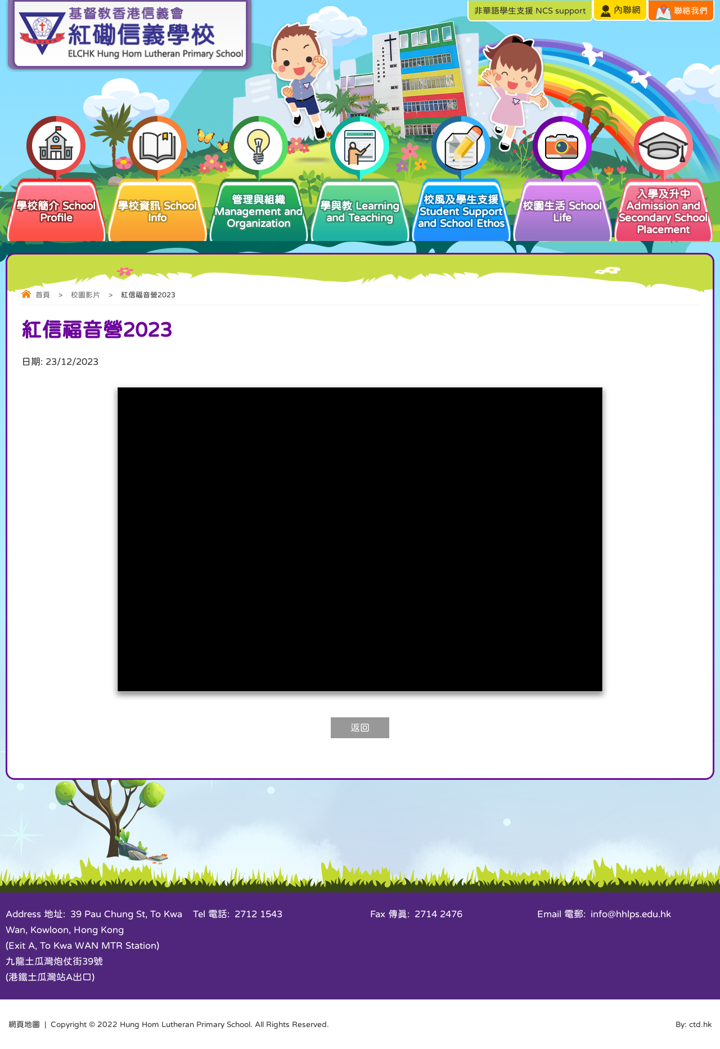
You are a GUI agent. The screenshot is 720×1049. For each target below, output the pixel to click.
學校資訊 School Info (157, 199)
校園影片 (85, 294)
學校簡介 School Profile (56, 199)
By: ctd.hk (694, 1024)
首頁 (42, 294)
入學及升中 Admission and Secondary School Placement (663, 205)
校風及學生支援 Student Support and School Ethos (461, 202)
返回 (360, 728)
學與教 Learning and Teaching (360, 199)
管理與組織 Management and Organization (258, 202)
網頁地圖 (24, 1024)
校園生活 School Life (562, 199)
